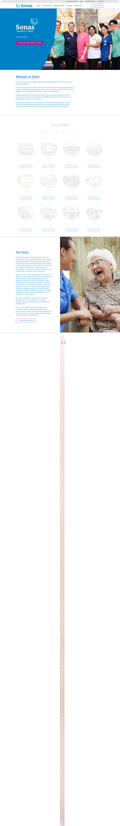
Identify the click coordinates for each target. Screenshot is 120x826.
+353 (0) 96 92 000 (67, 752)
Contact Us (86, 5)
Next (117, 37)
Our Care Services (51, 5)
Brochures (62, 787)
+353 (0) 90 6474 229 (90, 751)
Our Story (39, 5)
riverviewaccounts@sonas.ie (70, 754)
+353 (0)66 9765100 (22, 713)
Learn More (23, 544)
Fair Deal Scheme (44, 792)
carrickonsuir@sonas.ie (91, 715)
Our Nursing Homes (66, 5)
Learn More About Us (26, 319)
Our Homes (42, 787)
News (60, 789)
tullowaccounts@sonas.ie (24, 771)
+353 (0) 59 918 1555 (22, 769)
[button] (49, 595)
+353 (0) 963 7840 (66, 732)
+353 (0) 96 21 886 (44, 752)
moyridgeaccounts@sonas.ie (48, 754)
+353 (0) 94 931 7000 (22, 752)
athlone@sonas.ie (44, 715)
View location (20, 710)
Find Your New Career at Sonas (30, 42)
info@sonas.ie (88, 754)
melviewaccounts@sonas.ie (24, 736)
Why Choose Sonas (45, 789)
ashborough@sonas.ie (23, 715)
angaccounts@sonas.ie (68, 734)
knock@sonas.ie (21, 754)
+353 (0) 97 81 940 (67, 713)
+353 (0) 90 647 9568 (45, 713)
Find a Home (98, 5)
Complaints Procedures (67, 796)
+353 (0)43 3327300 (90, 730)
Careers (77, 5)
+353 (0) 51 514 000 (90, 713)
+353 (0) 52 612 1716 (22, 734)
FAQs (40, 794)
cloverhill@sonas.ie (45, 734)
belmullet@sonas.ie (67, 715)
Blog (60, 792)
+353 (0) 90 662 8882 (45, 732)
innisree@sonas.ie (89, 732)
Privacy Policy (66, 808)
